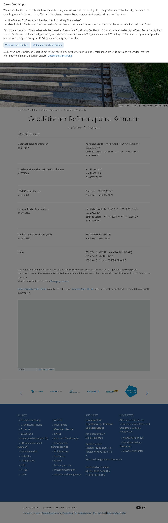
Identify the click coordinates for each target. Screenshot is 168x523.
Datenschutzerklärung (60, 55)
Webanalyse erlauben (16, 45)
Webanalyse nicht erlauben (47, 45)
